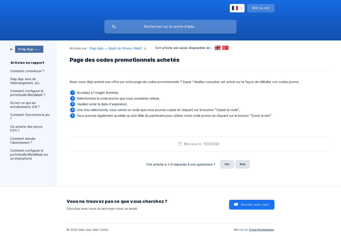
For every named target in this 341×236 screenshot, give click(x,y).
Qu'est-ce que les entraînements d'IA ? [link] (25, 105)
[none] (237, 8)
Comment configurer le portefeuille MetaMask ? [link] (27, 93)
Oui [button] (226, 164)
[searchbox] (170, 27)
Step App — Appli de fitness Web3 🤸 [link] (118, 48)
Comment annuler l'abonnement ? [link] (23, 140)
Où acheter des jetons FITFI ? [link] (26, 128)
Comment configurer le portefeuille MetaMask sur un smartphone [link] (29, 154)
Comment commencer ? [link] (27, 71)
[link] (26, 49)
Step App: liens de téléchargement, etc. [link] (25, 81)
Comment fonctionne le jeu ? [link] (30, 117)
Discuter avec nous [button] (255, 204)
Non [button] (242, 164)
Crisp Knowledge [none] (261, 229)
